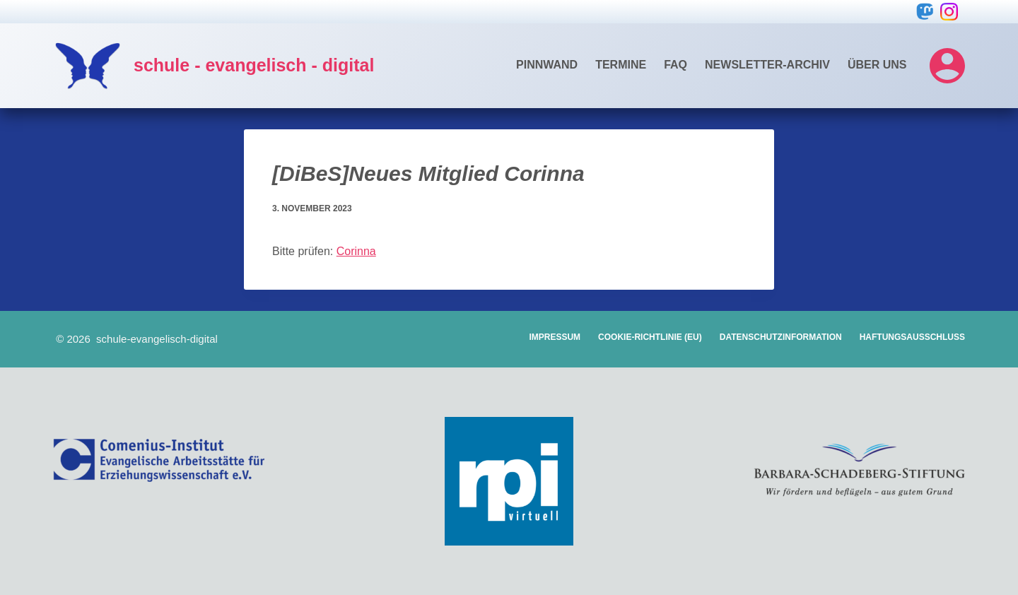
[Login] (947, 65)
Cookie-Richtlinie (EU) (650, 337)
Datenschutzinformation (781, 337)
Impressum (554, 337)
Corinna (356, 251)
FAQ (675, 65)
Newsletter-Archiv (767, 65)
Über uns (877, 65)
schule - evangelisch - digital (254, 65)
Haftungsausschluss (912, 337)
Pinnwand (547, 65)
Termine (620, 65)
